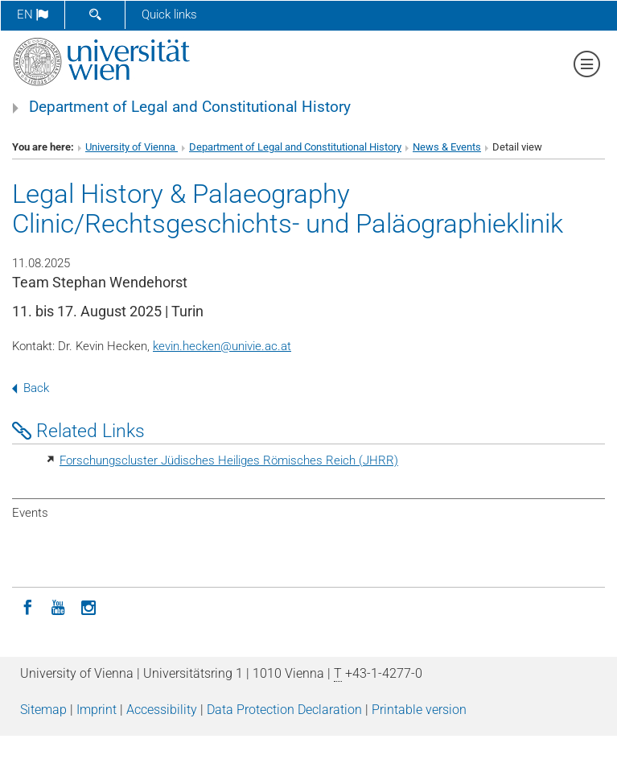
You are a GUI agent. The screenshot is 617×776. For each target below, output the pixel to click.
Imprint (96, 709)
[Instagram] (88, 606)
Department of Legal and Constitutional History (190, 107)
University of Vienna (131, 147)
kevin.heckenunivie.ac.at (222, 346)
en (32, 14)
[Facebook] (27, 606)
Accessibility (161, 709)
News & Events (447, 147)
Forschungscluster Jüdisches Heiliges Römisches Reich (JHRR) (229, 460)
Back (30, 388)
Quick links (169, 14)
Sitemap (43, 709)
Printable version (419, 709)
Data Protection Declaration (284, 709)
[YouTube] (58, 606)
